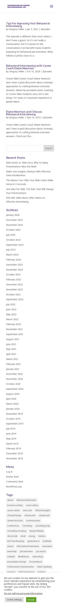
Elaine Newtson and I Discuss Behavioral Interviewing (24, 113)
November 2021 (14, 329)
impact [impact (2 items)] (10, 546)
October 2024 (13, 239)
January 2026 (13, 214)
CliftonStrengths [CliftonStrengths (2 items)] (42, 510)
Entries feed (12, 476)
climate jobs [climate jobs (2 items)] (30, 515)
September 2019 (14, 423)
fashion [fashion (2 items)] (41, 536)
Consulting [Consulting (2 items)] (27, 525)
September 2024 (14, 244)
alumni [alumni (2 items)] (10, 500)
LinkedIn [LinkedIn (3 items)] (11, 556)
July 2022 (10, 304)
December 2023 (14, 264)
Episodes (45, 29)
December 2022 (14, 284)
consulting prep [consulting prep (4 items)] (42, 525)
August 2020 (12, 393)
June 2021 (11, 344)
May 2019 (11, 438)
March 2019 (12, 443)
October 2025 (13, 229)
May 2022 (11, 314)
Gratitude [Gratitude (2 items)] (47, 541)
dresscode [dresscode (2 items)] (12, 536)
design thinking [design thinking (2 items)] (36, 531)
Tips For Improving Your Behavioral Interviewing (28, 25)
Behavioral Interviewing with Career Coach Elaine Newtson (28, 67)
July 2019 (10, 428)
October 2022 (13, 294)
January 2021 (13, 369)
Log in (9, 471)
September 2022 (14, 299)
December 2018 (14, 453)
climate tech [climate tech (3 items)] (44, 515)
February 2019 (13, 448)
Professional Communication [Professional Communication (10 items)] (20, 566)
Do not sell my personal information (23, 593)
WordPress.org (14, 486)
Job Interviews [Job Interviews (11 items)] (26, 551)
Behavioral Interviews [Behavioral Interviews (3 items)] (26, 500)
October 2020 (13, 383)
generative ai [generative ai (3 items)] (33, 541)
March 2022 (12, 319)
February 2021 (13, 364)
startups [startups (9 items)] (41, 572)
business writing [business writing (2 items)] (15, 505)
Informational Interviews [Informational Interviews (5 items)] (28, 546)
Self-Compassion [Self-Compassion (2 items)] (26, 572)
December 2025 (14, 219)
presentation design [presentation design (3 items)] (16, 561)
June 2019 (11, 433)
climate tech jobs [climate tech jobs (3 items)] (15, 520)
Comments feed (14, 481)
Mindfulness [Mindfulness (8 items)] (23, 556)
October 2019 (13, 418)
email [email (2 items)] (23, 536)
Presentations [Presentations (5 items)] (35, 561)
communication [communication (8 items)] (33, 520)
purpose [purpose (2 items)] (11, 572)
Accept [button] (31, 599)
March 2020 (12, 403)
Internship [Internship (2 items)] (12, 551)
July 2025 (10, 234)
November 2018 (14, 458)
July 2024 (10, 249)
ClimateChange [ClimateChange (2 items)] (14, 515)
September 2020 (14, 388)
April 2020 (11, 398)
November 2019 (14, 413)
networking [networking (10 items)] (37, 556)
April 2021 (11, 354)
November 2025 (14, 224)
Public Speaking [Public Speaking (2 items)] (44, 566)
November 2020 (14, 378)
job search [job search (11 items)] (41, 551)
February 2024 (13, 259)
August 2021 (12, 339)
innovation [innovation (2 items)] (47, 546)
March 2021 (12, 359)
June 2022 (11, 309)
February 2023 (13, 279)
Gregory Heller (16, 29)
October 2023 (13, 274)
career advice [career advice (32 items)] (32, 505)
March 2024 (12, 254)
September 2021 (14, 334)
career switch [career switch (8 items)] (13, 510)
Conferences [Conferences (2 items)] (13, 525)
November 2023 (14, 269)
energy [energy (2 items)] (32, 536)
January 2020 (13, 408)
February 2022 (13, 324)
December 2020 (14, 373)
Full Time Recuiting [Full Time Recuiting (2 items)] (15, 541)
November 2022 (14, 289)
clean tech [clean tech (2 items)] (27, 510)
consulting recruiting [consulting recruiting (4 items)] (16, 531)
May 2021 (11, 349)
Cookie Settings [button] (14, 599)
